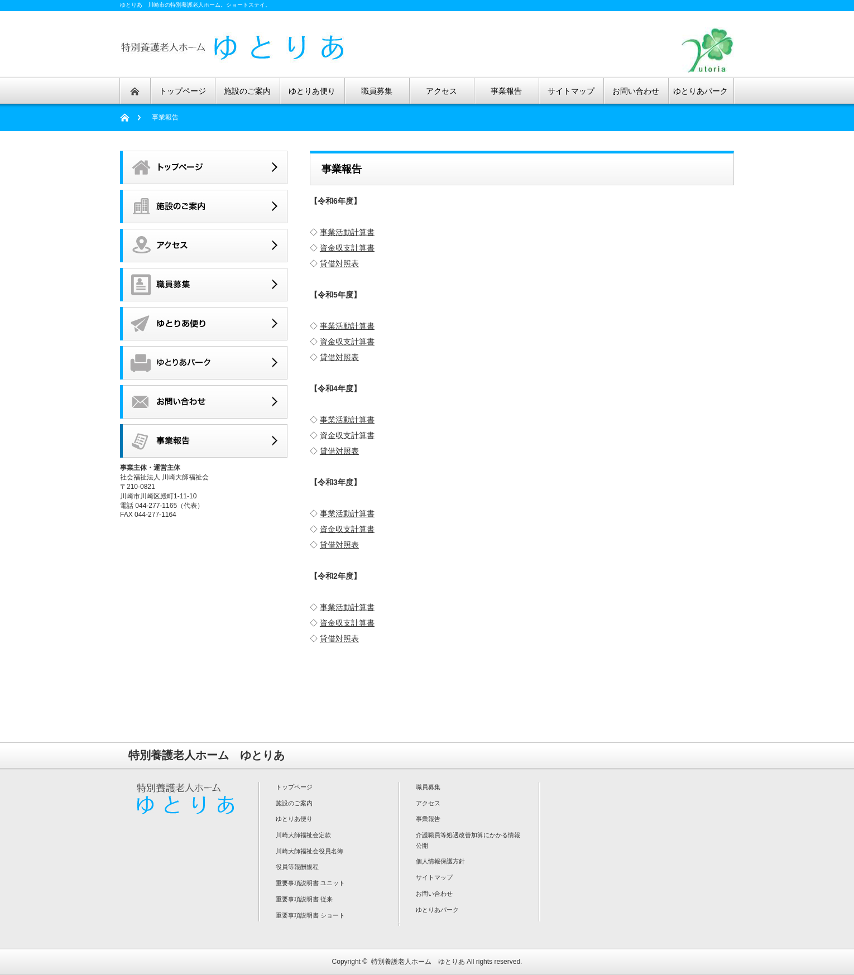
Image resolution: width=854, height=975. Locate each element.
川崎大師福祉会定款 (303, 835)
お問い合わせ (434, 893)
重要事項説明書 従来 (304, 899)
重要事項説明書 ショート (310, 915)
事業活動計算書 (347, 232)
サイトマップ (434, 877)
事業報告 (428, 818)
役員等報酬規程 (297, 866)
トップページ (294, 787)
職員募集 (428, 787)
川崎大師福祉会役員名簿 (309, 851)
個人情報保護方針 (440, 861)
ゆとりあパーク (437, 909)
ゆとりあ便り (294, 818)
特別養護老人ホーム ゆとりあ (418, 962)
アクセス (428, 803)
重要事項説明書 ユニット (310, 883)
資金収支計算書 (347, 247)
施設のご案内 (294, 803)
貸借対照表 (339, 263)
